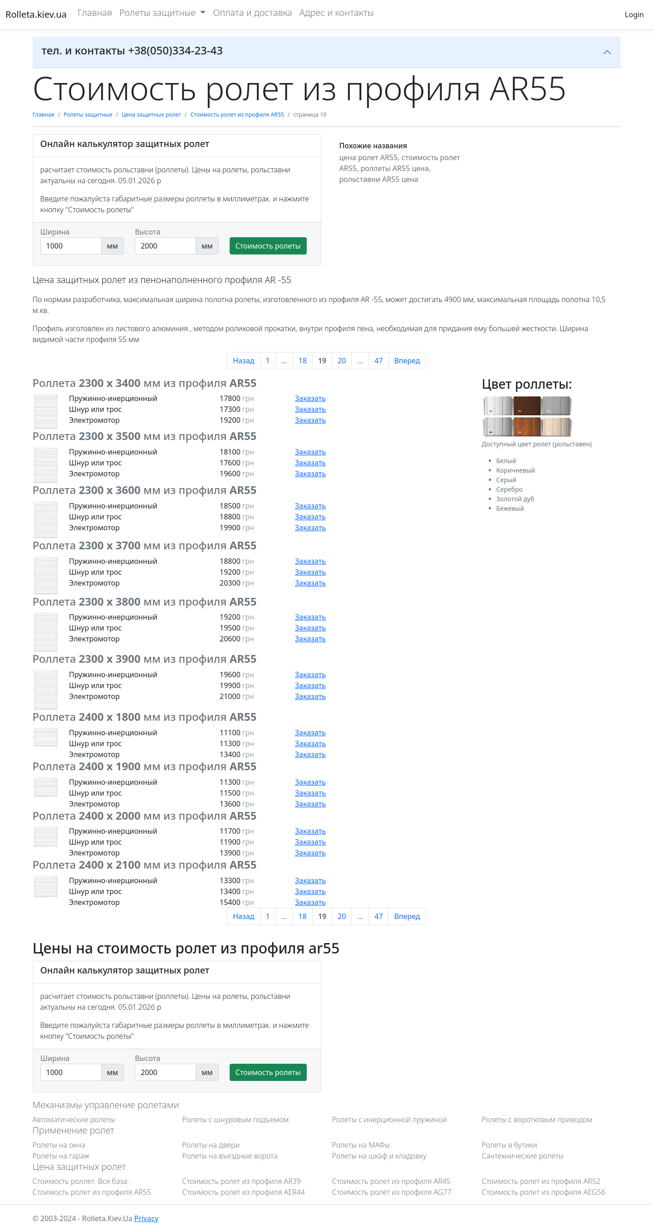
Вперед (407, 361)
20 (342, 361)
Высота (147, 232)
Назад (243, 361)
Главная (95, 12)
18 (303, 361)
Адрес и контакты (336, 12)
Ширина (55, 232)
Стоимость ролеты (268, 246)
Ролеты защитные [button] (158, 12)
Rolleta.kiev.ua (36, 14)
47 (378, 361)
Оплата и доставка (252, 12)
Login (634, 15)
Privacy (146, 1218)
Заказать (310, 398)
